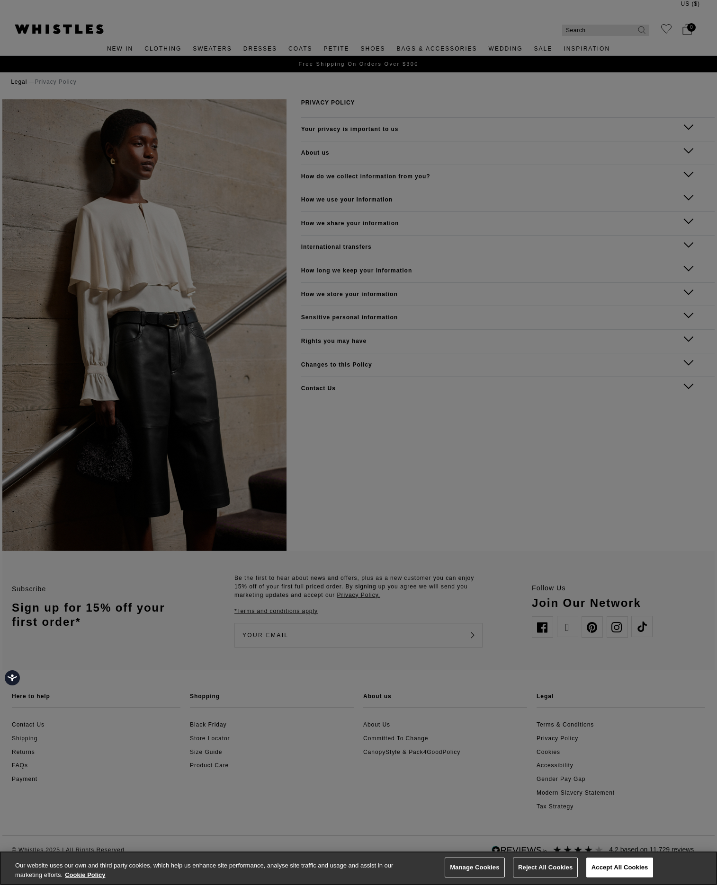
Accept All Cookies (620, 867)
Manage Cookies (474, 867)
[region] (358, 868)
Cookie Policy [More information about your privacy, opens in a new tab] (85, 874)
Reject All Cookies (545, 867)
